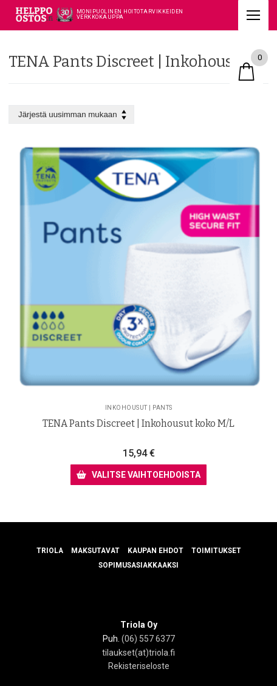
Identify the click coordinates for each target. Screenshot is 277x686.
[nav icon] (253, 15)
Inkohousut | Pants (139, 407)
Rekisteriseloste (138, 666)
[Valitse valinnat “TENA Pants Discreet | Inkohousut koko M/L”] (138, 474)
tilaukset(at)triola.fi (138, 652)
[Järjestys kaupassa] (71, 114)
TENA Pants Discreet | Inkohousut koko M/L (138, 423)
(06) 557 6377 (148, 639)
